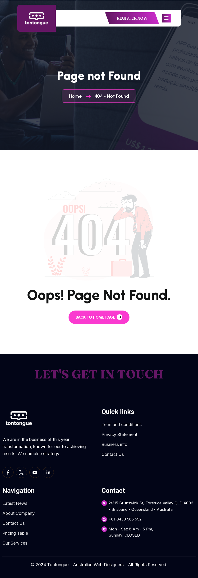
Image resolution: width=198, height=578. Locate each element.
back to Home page (99, 317)
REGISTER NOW (132, 18)
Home (76, 96)
